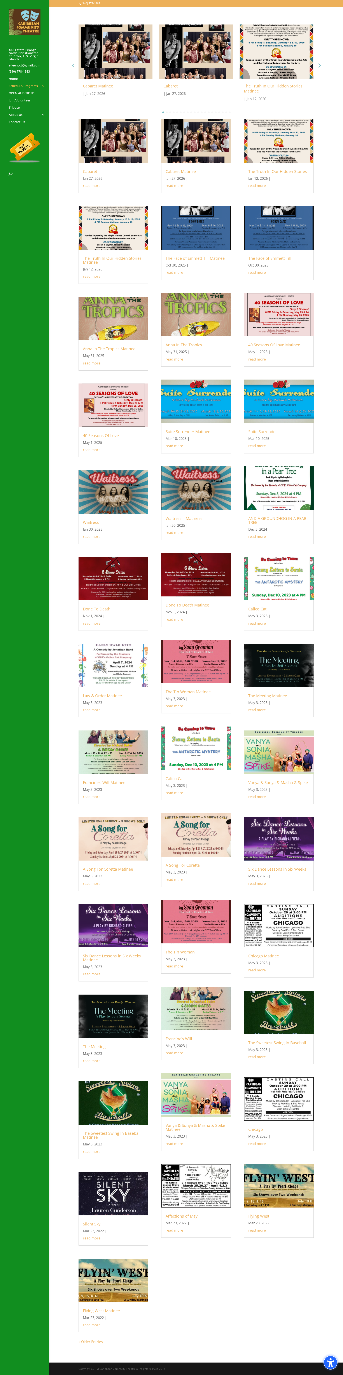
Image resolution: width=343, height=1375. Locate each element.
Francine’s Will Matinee (104, 782)
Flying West (258, 1216)
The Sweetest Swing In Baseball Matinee (112, 1135)
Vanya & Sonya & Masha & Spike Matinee (195, 1127)
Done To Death (96, 609)
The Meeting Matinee (267, 695)
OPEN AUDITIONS (22, 93)
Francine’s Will (179, 1038)
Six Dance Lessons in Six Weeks (277, 869)
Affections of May (182, 1216)
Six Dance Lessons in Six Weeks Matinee (112, 957)
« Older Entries (91, 1341)
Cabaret (170, 86)
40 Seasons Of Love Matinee (274, 344)
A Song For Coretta (183, 865)
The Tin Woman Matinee (188, 691)
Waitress (91, 522)
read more (91, 185)
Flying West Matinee (101, 1310)
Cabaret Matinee (98, 86)
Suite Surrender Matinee (188, 431)
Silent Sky (91, 1224)
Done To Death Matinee (187, 605)
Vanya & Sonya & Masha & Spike (278, 782)
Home (13, 79)
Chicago (255, 1129)
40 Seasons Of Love (101, 435)
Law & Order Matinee (102, 695)
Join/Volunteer (19, 100)
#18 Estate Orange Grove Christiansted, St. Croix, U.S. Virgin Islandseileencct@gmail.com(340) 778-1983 (24, 61)
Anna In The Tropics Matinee (109, 348)
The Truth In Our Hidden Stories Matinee (273, 88)
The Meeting (94, 1046)
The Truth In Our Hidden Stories (277, 171)
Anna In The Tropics (184, 344)
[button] (319, 65)
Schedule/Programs (23, 86)
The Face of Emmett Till (269, 258)
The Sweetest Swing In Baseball (277, 1042)
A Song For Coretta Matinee (108, 869)
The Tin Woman (180, 952)
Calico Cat (175, 778)
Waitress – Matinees (184, 518)
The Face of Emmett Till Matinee (195, 258)
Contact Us (17, 122)
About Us (16, 115)
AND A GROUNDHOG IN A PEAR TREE (277, 520)
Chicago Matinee (263, 955)
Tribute (14, 108)
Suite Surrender (262, 431)
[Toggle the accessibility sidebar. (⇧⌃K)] (331, 1363)
